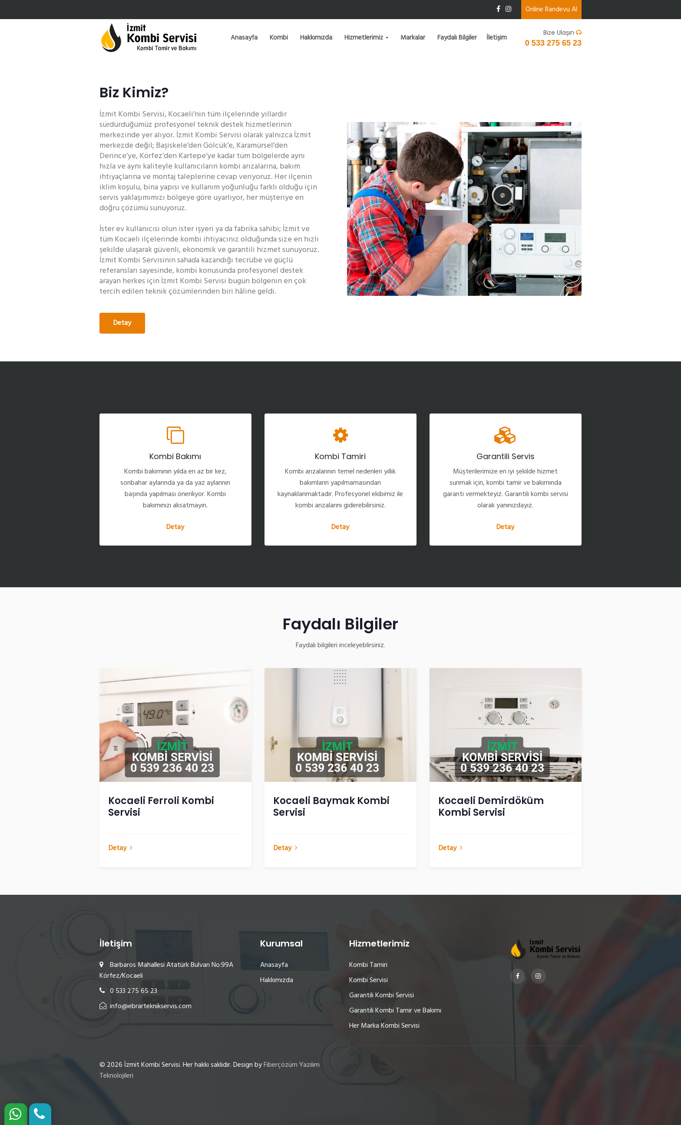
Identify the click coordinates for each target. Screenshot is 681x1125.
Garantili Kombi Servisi (381, 995)
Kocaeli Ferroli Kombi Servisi (161, 806)
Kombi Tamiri (368, 965)
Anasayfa (244, 38)
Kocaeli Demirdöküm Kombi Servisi (491, 806)
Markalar (412, 38)
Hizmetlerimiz (364, 38)
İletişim (496, 38)
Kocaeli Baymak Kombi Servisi (331, 806)
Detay (122, 323)
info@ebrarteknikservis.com (145, 1006)
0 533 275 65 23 (553, 43)
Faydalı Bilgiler (457, 38)
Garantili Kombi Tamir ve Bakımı (395, 1010)
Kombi (279, 38)
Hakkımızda (316, 38)
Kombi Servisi (368, 980)
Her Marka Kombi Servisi (384, 1026)
